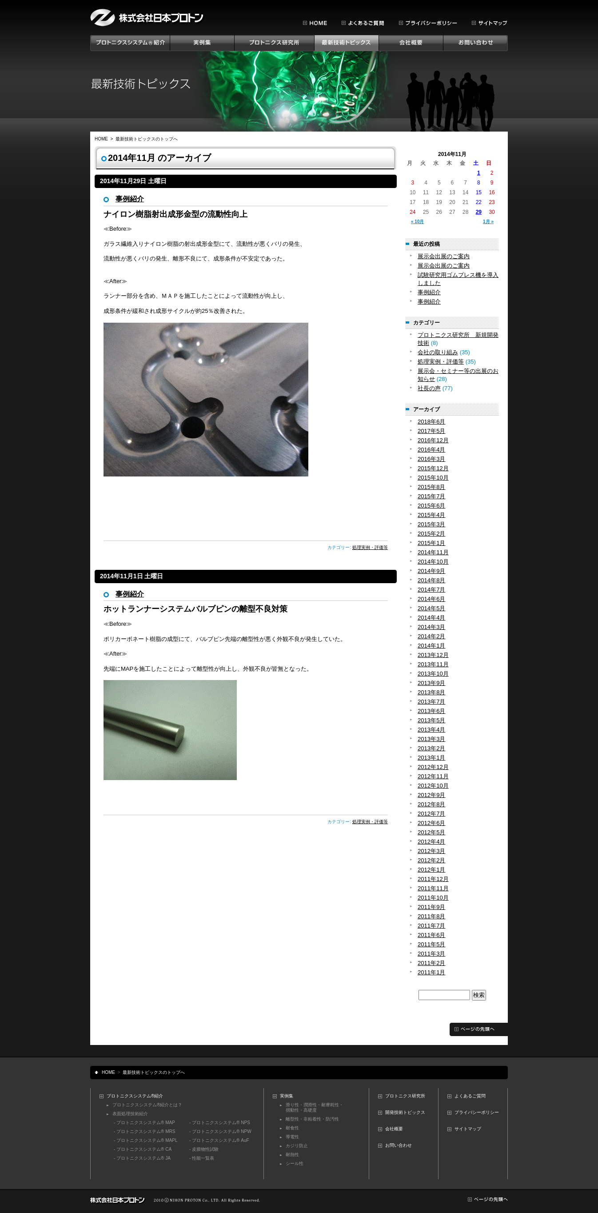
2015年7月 (431, 496)
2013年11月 (433, 664)
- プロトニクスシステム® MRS (144, 1131)
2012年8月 (431, 804)
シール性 (294, 1163)
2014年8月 (431, 580)
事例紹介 (130, 199)
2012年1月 (431, 869)
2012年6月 (431, 823)
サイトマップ (467, 1128)
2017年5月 (431, 431)
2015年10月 (433, 477)
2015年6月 (431, 505)
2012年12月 (433, 767)
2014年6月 (431, 599)
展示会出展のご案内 (444, 256)
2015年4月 (431, 515)
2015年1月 (431, 543)
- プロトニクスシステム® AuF (219, 1140)
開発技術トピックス (405, 1112)
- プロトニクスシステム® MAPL (146, 1140)
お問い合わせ (398, 1145)
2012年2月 (431, 860)
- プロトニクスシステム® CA (142, 1149)
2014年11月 (433, 552)
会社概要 (394, 1128)
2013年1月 (431, 757)
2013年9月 (431, 683)
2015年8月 (431, 487)
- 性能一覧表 (201, 1158)
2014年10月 (433, 561)
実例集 (286, 1095)
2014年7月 (431, 589)
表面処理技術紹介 (130, 1113)
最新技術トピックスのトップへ (147, 138)
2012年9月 (431, 795)
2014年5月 (431, 608)
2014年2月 (431, 636)
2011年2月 (431, 963)
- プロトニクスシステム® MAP (144, 1122)
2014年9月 (431, 571)
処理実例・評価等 (370, 547)
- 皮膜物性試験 (204, 1149)
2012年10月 (433, 785)
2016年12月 (433, 440)
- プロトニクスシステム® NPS (219, 1122)
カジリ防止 (297, 1145)
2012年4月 (431, 841)
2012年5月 (431, 832)
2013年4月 (431, 729)
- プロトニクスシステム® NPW (220, 1131)
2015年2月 (431, 533)
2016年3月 (431, 459)
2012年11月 (433, 776)
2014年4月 (431, 617)
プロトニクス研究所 (405, 1095)
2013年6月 (431, 711)
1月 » (488, 221)
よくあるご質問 (470, 1095)
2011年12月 (433, 879)
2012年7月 (431, 813)
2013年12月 (433, 655)
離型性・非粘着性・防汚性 (312, 1119)
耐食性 (292, 1127)
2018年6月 (431, 421)
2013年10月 (433, 673)
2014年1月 (431, 645)
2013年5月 (431, 720)
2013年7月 (431, 701)
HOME (101, 138)
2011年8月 (431, 916)
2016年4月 (431, 449)
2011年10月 (433, 897)
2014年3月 (431, 627)
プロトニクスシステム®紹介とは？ (147, 1104)
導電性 (292, 1136)
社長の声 (429, 388)
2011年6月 (431, 935)
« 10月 (417, 221)
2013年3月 (431, 739)
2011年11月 (433, 888)
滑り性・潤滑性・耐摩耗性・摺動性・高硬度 (314, 1107)
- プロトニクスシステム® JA (142, 1158)
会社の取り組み (438, 352)
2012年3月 (431, 851)
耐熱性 (292, 1154)
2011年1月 (431, 972)
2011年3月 (431, 953)
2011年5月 (431, 944)
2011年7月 (431, 925)
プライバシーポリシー (476, 1112)
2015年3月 (431, 524)
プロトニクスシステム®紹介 (135, 1095)
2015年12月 (433, 468)
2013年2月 (431, 748)
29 (479, 212)
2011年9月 (431, 907)
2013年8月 (431, 692)
